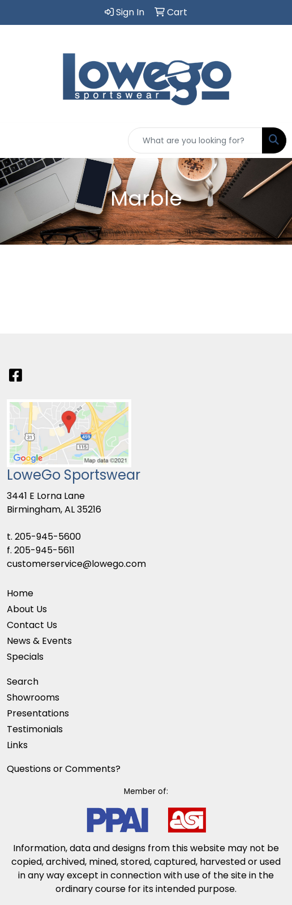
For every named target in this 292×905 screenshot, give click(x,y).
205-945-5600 (48, 536)
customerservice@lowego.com (76, 563)
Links (17, 745)
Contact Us (32, 624)
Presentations (38, 713)
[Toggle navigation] (17, 140)
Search (22, 681)
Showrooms (33, 697)
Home (20, 593)
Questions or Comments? (64, 768)
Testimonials (35, 729)
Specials (25, 656)
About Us (27, 609)
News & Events (39, 640)
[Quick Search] (195, 140)
